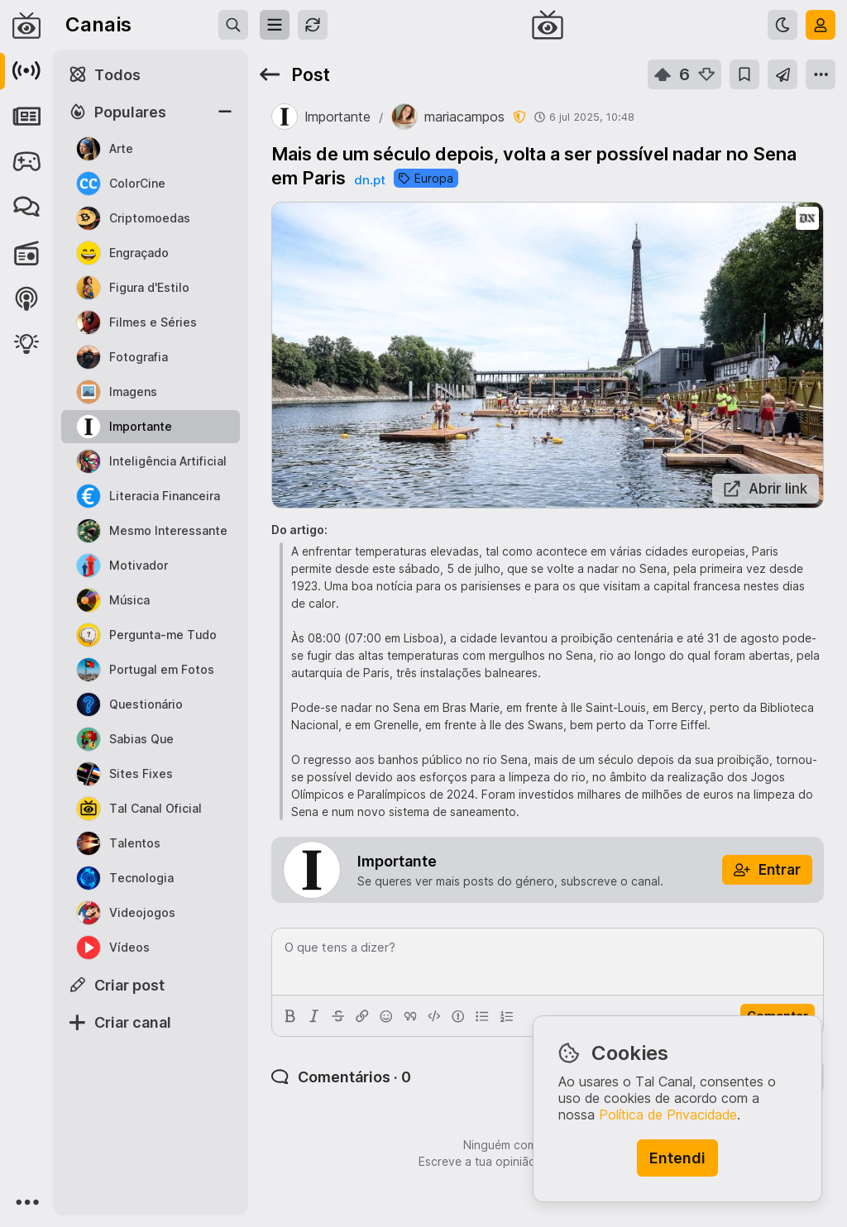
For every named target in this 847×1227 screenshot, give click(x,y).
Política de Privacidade (668, 1114)
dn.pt (369, 180)
